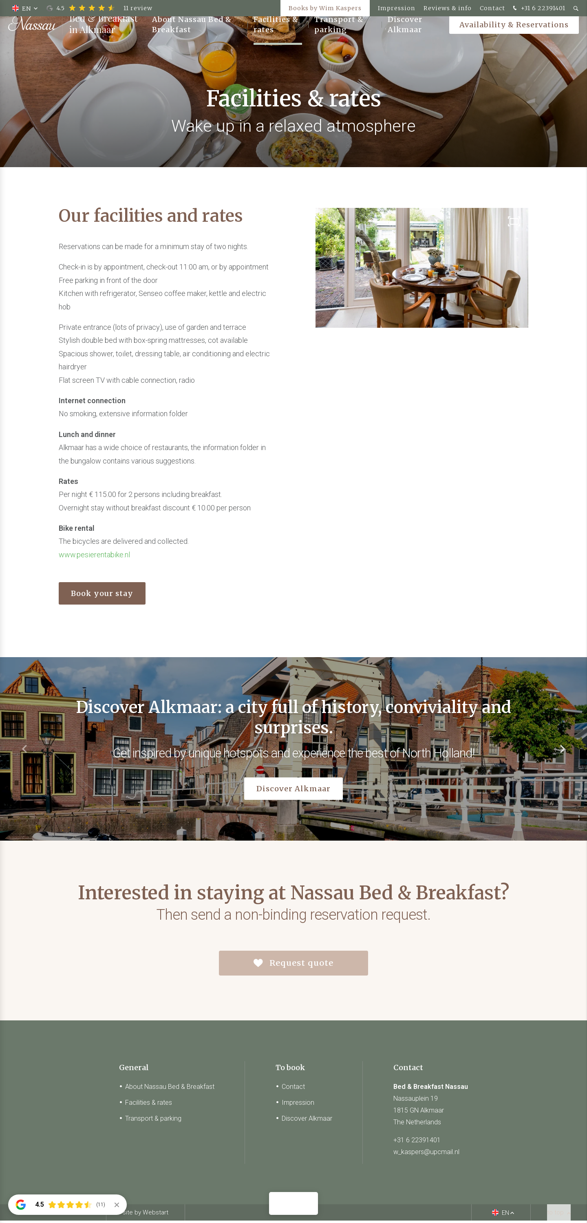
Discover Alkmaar (405, 36)
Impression (396, 8)
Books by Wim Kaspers (325, 8)
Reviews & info (448, 8)
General (134, 1070)
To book (290, 1070)
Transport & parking (339, 36)
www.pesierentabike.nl (94, 554)
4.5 (99, 8)
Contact (492, 8)
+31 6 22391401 (538, 8)
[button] (562, 749)
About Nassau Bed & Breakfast (192, 36)
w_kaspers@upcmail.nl (426, 1154)
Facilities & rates (276, 36)
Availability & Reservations (514, 36)
